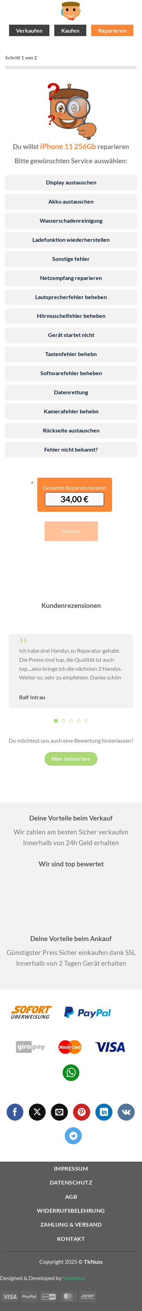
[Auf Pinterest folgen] (81, 1112)
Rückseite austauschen (71, 430)
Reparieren (112, 30)
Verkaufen (29, 30)
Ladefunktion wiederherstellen (71, 239)
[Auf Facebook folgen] (15, 1112)
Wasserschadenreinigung (71, 220)
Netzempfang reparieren (71, 277)
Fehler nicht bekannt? (71, 449)
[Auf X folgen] (37, 1112)
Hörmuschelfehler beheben (71, 315)
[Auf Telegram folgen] (73, 1135)
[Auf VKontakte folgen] (126, 1112)
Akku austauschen (71, 201)
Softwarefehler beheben (71, 373)
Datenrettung (71, 392)
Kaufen (70, 30)
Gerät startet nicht (71, 334)
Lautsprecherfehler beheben (71, 297)
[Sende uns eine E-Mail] (59, 1112)
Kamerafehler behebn (71, 411)
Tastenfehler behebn (71, 354)
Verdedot (74, 1278)
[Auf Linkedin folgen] (103, 1112)
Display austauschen (71, 182)
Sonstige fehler (71, 258)
